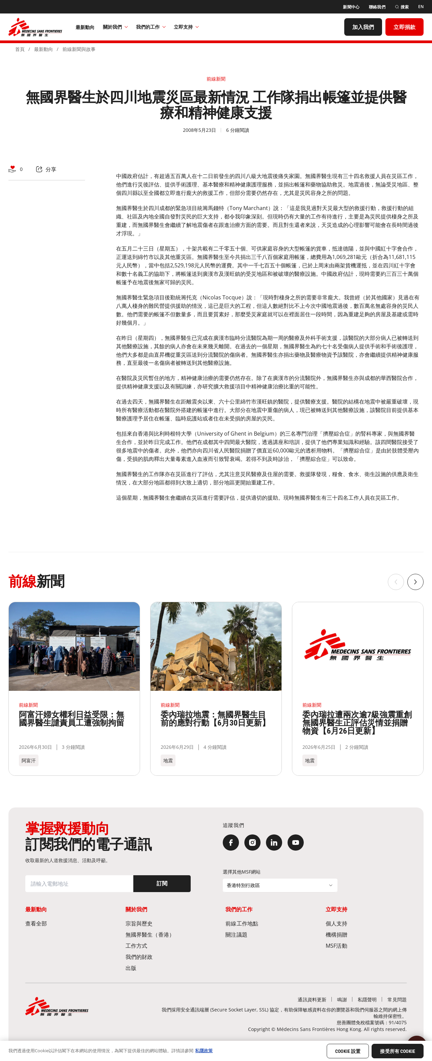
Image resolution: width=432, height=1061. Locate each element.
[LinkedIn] (274, 842)
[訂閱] (162, 883)
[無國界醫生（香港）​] (166, 934)
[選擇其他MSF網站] (280, 885)
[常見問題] (397, 999)
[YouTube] (296, 842)
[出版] (166, 968)
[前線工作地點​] (265, 923)
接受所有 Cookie (397, 1051)
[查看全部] (65, 923)
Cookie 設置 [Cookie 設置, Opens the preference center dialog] (347, 1051)
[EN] (421, 6)
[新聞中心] (351, 7)
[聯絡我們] (377, 7)
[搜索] (402, 7)
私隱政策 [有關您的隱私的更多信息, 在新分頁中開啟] (204, 1051)
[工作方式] (166, 945)
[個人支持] (366, 923)
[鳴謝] (342, 999)
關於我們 (115, 27)
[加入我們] (363, 27)
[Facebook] (231, 842)
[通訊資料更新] (312, 999)
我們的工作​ (151, 27)
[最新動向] (85, 27)
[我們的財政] (166, 957)
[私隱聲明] (367, 999)
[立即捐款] (404, 27)
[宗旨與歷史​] (166, 923)
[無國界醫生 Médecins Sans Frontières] (35, 27)
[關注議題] (265, 934)
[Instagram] (252, 842)
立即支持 (186, 27)
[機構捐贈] (366, 934)
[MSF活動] (366, 945)
